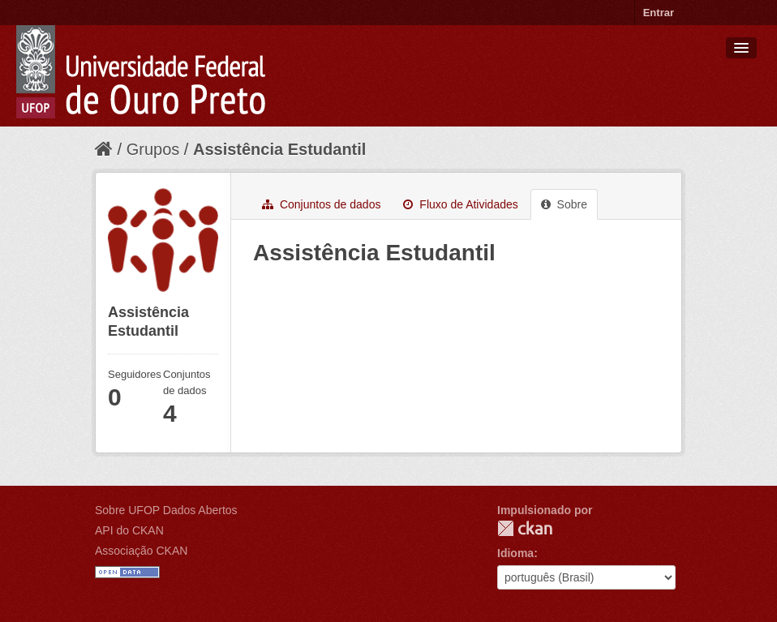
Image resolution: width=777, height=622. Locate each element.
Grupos (153, 149)
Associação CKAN (141, 550)
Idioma (515, 553)
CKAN (524, 528)
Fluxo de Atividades (460, 204)
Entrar (658, 12)
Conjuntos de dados (321, 204)
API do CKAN (129, 530)
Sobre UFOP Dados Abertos (166, 510)
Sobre (564, 204)
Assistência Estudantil (279, 149)
